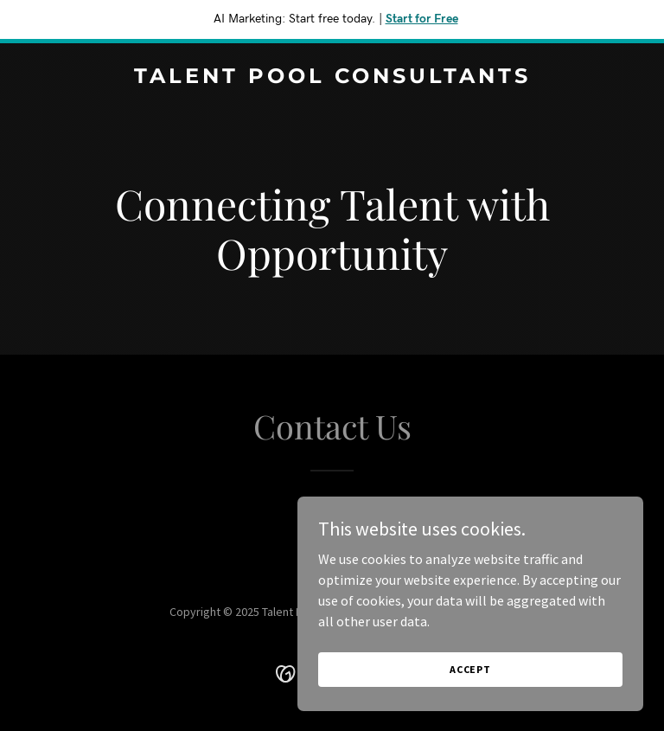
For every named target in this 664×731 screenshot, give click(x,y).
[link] (332, 78)
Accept (470, 669)
